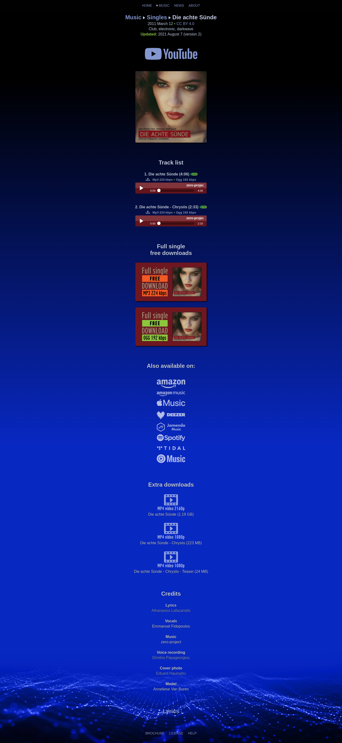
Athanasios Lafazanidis (171, 610)
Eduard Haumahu (171, 673)
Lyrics (171, 711)
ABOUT (194, 5)
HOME (147, 5)
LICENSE (176, 733)
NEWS (179, 5)
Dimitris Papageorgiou (171, 658)
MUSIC (164, 5)
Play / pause (141, 188)
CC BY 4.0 (185, 24)
